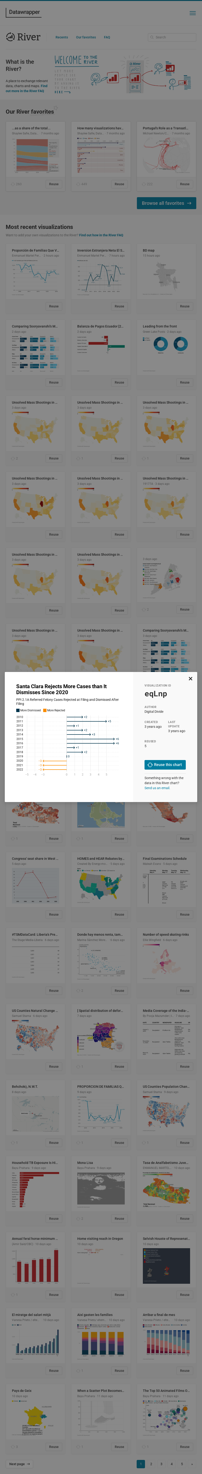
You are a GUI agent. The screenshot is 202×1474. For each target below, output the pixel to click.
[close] (190, 678)
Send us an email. (157, 788)
